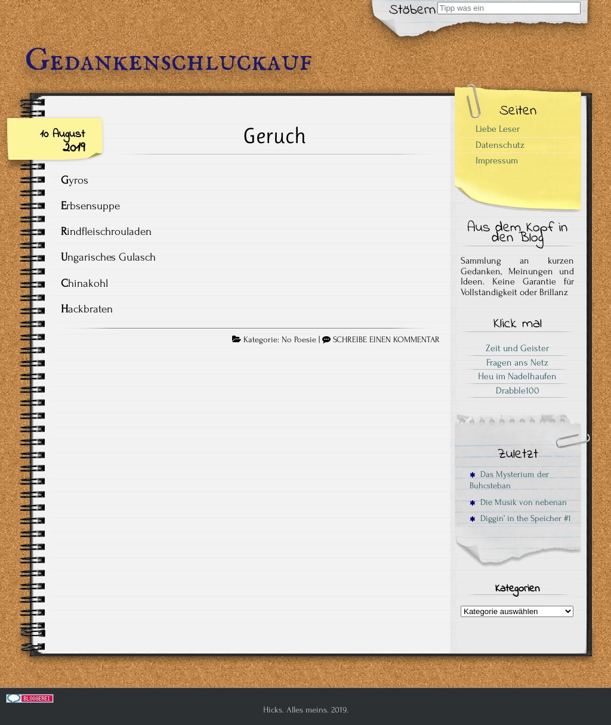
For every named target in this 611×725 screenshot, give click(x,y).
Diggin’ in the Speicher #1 (520, 518)
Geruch (274, 135)
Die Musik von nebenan (518, 502)
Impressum (497, 160)
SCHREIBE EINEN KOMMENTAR (386, 340)
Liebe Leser (498, 128)
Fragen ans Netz (517, 362)
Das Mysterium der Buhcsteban (509, 480)
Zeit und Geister (517, 348)
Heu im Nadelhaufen (517, 376)
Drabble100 (517, 390)
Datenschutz (500, 145)
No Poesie (299, 340)
